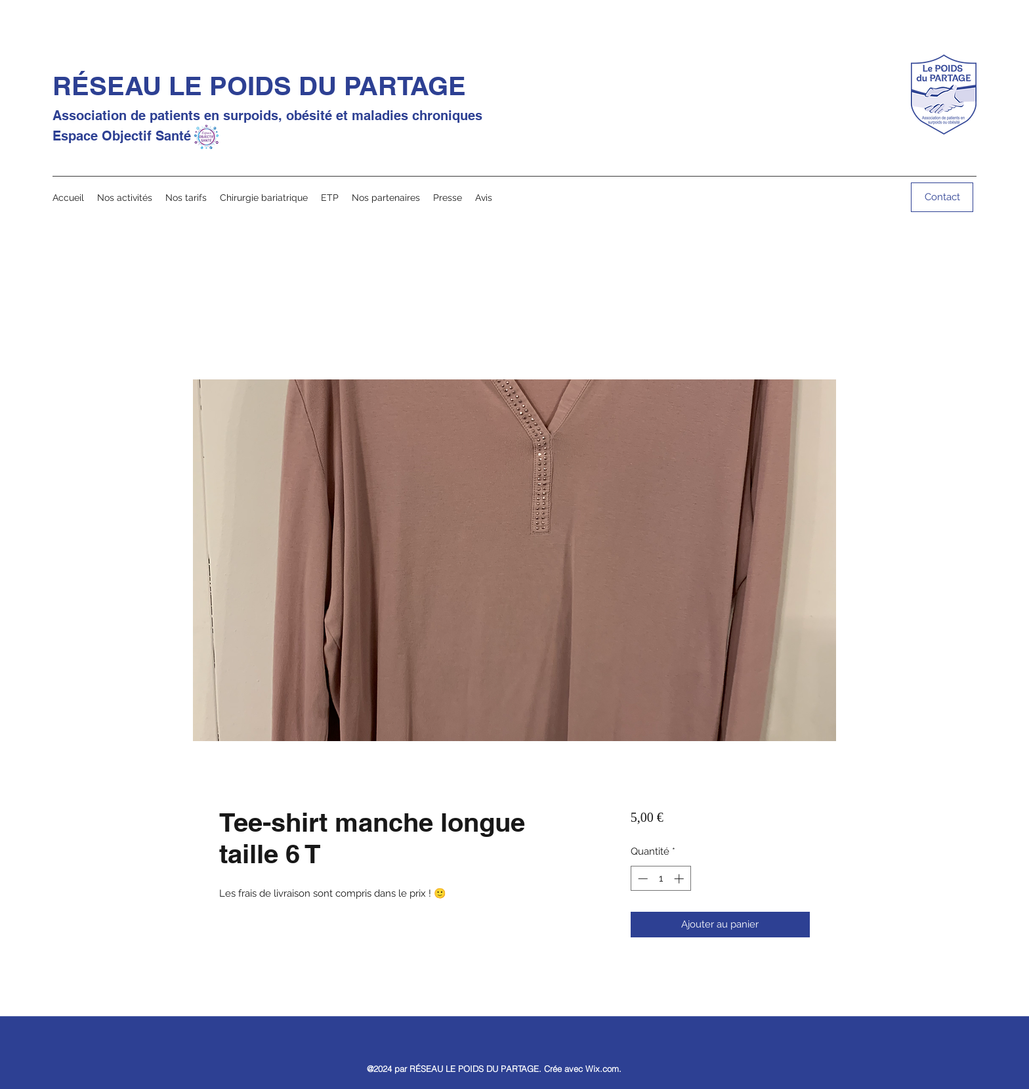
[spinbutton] (660, 878)
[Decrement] (641, 878)
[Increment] (680, 878)
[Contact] (942, 197)
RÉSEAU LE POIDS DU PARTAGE (259, 85)
